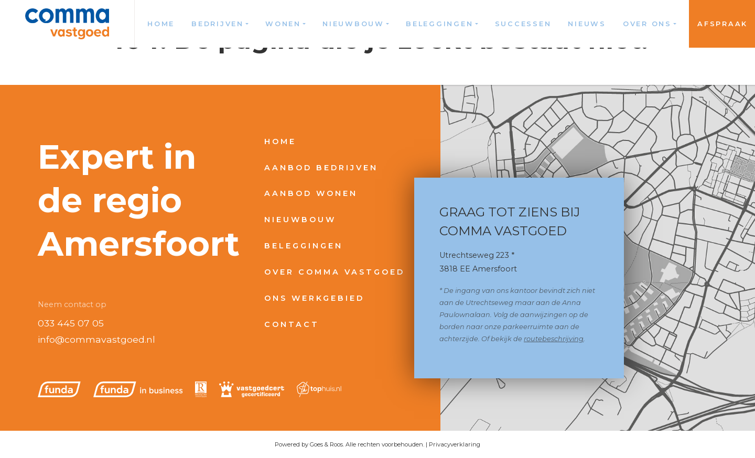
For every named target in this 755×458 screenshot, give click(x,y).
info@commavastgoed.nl (96, 339)
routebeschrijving (554, 339)
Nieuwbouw (353, 24)
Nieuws (587, 24)
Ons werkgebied (314, 298)
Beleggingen (439, 24)
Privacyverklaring (454, 444)
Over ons (647, 24)
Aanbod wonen (311, 193)
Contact (291, 324)
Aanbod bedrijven (321, 167)
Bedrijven (217, 24)
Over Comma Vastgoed (334, 272)
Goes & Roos (326, 444)
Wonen (283, 24)
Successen (523, 24)
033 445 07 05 (71, 323)
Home (161, 24)
